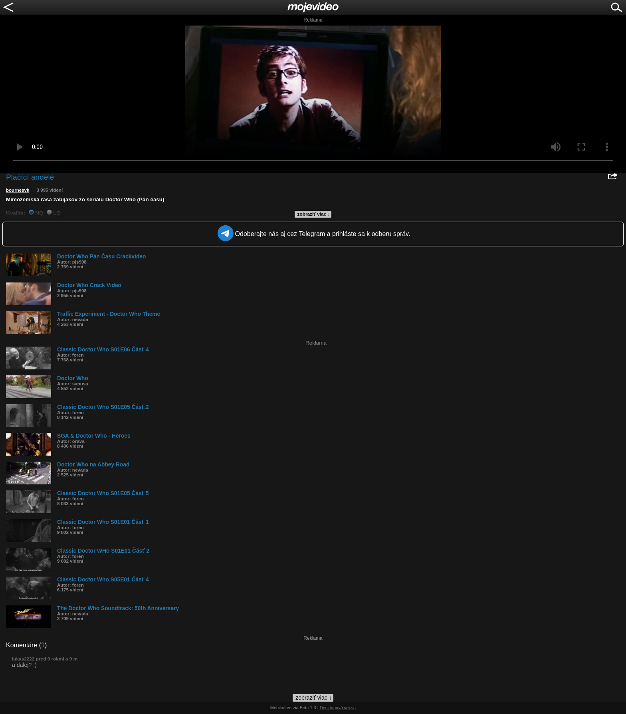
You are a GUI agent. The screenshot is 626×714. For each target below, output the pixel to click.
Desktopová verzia (338, 707)
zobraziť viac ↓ (313, 214)
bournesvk (17, 190)
